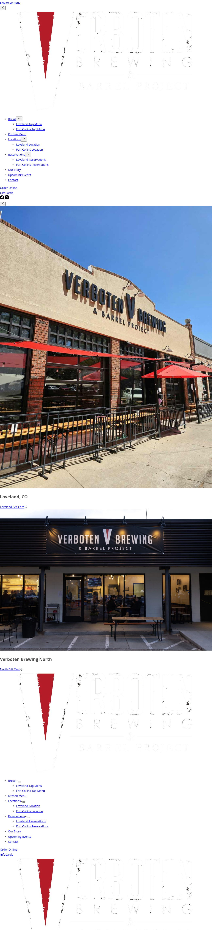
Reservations (17, 816)
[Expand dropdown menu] (19, 781)
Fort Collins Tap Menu (30, 791)
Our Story (14, 831)
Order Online (8, 849)
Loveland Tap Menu (29, 786)
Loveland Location (28, 806)
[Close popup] (3, 204)
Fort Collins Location (29, 811)
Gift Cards (6, 854)
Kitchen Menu (17, 796)
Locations (15, 801)
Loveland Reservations (31, 821)
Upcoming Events (19, 836)
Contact (13, 842)
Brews (13, 781)
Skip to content (10, 2)
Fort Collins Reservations (32, 826)
